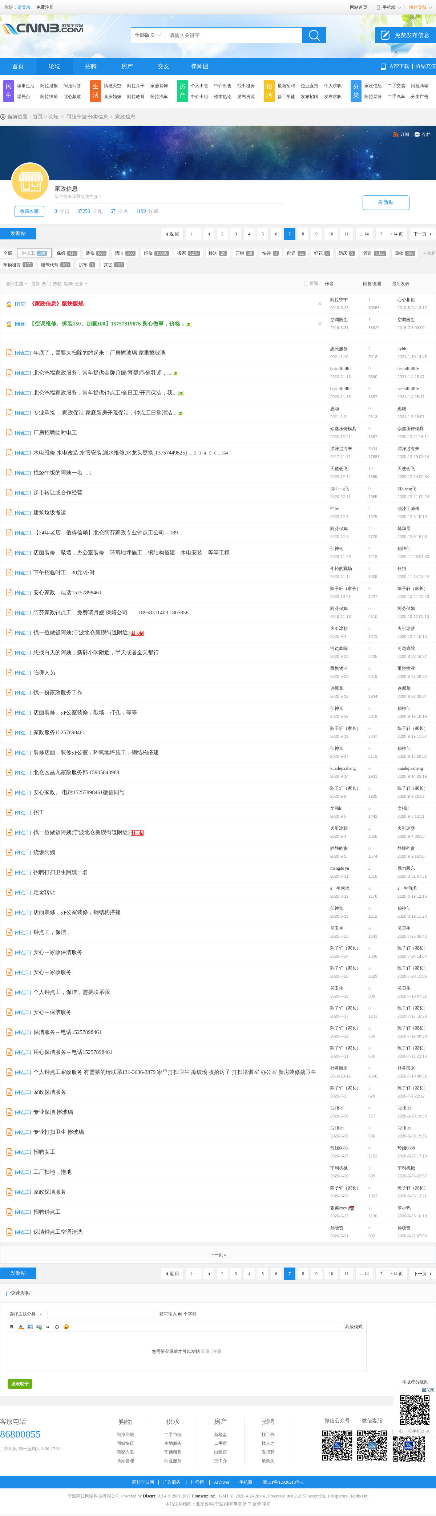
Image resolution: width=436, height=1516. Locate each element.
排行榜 (197, 1482)
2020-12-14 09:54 (413, 476)
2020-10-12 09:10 (413, 616)
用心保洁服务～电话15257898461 (73, 1052)
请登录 (24, 7)
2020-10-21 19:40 (413, 596)
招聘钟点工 (47, 1212)
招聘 (91, 66)
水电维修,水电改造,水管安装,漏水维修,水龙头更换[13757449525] (110, 453)
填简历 (268, 1460)
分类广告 (419, 96)
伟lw (334, 508)
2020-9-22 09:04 (412, 696)
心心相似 (406, 299)
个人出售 (199, 85)
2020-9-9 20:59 (411, 796)
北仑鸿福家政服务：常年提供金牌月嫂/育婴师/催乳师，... (102, 373)
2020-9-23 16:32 (412, 656)
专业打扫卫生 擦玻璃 (58, 1132)
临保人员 (44, 672)
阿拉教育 (136, 96)
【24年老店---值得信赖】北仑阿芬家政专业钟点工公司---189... (107, 532)
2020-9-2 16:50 (411, 856)
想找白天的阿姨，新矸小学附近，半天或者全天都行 (96, 652)
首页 (18, 66)
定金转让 (44, 892)
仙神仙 (336, 548)
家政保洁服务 (49, 1092)
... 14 (364, 234)
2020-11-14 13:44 (413, 576)
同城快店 (125, 1443)
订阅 (404, 134)
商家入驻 (125, 1452)
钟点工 (34, 253)
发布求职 (333, 96)
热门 (46, 283)
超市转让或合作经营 (57, 493)
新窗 (314, 283)
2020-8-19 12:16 (412, 896)
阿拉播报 (49, 85)
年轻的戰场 (341, 568)
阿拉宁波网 (143, 1482)
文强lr (336, 808)
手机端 (389, 7)
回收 (405, 253)
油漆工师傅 (408, 508)
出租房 (220, 1452)
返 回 (174, 234)
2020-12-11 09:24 (413, 496)
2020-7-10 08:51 (412, 1076)
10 (331, 234)
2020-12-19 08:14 (413, 456)
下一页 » (218, 1254)
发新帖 (18, 233)
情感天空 (112, 85)
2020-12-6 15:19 (412, 516)
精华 (68, 283)
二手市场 (173, 1434)
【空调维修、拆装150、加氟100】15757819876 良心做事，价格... (107, 324)
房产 (127, 66)
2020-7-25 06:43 (412, 936)
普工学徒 (286, 96)
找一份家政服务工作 (57, 692)
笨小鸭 (404, 1207)
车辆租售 (173, 1452)
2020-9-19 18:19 (412, 716)
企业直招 (309, 85)
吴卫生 (336, 928)
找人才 (268, 1443)
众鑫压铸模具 (343, 428)
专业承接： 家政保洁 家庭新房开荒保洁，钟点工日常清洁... (105, 413)
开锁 (244, 253)
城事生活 (26, 85)
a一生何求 (340, 888)
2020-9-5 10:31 (411, 816)
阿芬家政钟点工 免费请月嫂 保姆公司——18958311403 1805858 (111, 612)
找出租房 (246, 85)
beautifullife (341, 368)
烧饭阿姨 (44, 852)
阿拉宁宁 (339, 299)
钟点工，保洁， (52, 932)
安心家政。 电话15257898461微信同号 (79, 792)
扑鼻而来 (339, 1068)
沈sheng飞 (339, 488)
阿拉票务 (373, 96)
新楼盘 (220, 1434)
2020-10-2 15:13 (412, 636)
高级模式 (354, 1326)
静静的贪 (339, 848)
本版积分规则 (415, 1381)
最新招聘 (286, 85)
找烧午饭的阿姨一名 (57, 473)
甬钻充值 (426, 66)
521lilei (337, 1108)
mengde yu (339, 868)
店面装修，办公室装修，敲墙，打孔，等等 (85, 712)
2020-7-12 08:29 (412, 1036)
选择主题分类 (22, 1314)
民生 (9, 90)
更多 (79, 283)
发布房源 (246, 96)
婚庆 (347, 253)
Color (20, 1326)
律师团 (200, 66)
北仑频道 (72, 96)
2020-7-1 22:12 (411, 1096)
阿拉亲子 (136, 85)
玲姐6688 (339, 1148)
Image (29, 1326)
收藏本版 (29, 211)
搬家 (188, 253)
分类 (356, 90)
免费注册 (45, 7)
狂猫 (401, 568)
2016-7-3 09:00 (411, 328)
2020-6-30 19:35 (412, 1136)
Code (57, 1326)
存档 (426, 134)
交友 (163, 66)
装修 (96, 253)
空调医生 (339, 319)
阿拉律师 (49, 96)
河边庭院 (339, 648)
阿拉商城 (419, 85)
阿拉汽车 (159, 96)
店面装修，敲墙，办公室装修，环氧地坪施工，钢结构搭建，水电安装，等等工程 (131, 552)
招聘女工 (44, 1152)
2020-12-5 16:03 (412, 536)
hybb (401, 348)
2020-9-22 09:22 (412, 676)
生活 (95, 90)
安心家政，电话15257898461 (67, 592)
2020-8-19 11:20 (412, 916)
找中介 (220, 1460)
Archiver (222, 1482)
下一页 (420, 234)
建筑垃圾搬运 (49, 513)
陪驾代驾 (55, 264)
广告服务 (172, 1482)
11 (346, 234)
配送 (296, 253)
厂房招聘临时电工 (55, 433)
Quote (48, 1326)
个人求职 (333, 85)
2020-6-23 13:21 (412, 1196)
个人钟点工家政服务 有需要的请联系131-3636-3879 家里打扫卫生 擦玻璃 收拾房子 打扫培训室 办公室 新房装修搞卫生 (174, 1072)
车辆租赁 (18, 264)
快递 (270, 253)
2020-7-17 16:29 (412, 1016)
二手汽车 (396, 96)
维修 (156, 253)
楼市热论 (222, 96)
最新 (35, 283)
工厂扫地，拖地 (52, 1172)
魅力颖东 (406, 868)
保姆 (67, 253)
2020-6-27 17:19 (412, 1156)
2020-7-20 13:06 (412, 976)
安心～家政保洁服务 (57, 952)
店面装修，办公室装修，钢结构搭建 (77, 912)
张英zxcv (338, 1207)
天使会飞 (339, 468)
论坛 (54, 66)
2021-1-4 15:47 (411, 377)
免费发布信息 (412, 35)
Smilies (66, 1326)
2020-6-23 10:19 (412, 1216)
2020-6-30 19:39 (412, 1116)
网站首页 (358, 7)
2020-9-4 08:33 (411, 836)
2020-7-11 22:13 (412, 1056)
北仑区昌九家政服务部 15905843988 (76, 772)
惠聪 (334, 408)
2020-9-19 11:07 (412, 736)
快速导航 (418, 7)
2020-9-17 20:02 (412, 756)
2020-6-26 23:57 (412, 1176)
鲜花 (322, 253)
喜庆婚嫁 (112, 96)
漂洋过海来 (341, 448)
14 (370, 468)
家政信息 (373, 85)
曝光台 (23, 96)
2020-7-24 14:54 (412, 956)
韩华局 (404, 528)
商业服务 (173, 1460)
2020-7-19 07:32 (412, 996)
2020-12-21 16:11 (413, 436)
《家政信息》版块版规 (56, 304)
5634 (372, 448)
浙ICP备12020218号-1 (283, 1482)
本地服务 (173, 1443)
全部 (7, 253)
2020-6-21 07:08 (412, 1236)
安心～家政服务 (52, 972)
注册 (217, 1351)
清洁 (125, 253)
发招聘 (268, 1452)
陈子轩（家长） (345, 588)
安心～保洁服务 (52, 1012)
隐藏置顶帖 (320, 304)
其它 (114, 264)
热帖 (57, 283)
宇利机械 (339, 1168)
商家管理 (125, 1460)
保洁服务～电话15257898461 (67, 1032)
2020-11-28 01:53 (413, 556)
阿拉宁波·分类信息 (87, 117)
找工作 (268, 1434)
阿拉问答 (72, 85)
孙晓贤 (336, 1227)
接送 (218, 253)
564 (225, 453)
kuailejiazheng (343, 768)
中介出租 (199, 96)
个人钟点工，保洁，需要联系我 (71, 992)
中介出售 (222, 85)
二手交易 (396, 85)
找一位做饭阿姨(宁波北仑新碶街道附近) (81, 632)
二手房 (220, 1443)
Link (39, 1326)
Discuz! (150, 1496)
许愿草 (336, 688)
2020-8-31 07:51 (412, 876)
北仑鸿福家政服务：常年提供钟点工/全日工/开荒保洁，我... (105, 393)
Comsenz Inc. (204, 1496)
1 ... (193, 234)
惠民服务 (339, 348)
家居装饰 (159, 85)
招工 (38, 812)
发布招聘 (309, 96)
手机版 (246, 1482)
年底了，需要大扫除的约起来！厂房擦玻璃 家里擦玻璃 (99, 353)
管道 (374, 253)
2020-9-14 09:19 (412, 776)
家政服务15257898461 (59, 732)
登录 (205, 1351)
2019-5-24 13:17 (412, 308)
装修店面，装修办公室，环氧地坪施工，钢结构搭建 (96, 752)
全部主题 (14, 283)
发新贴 (385, 202)
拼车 (87, 264)
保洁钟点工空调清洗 (57, 1232)
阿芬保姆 (339, 528)
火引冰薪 (339, 628)
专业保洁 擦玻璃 (53, 1112)
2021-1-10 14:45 (412, 357)
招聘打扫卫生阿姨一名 (60, 872)
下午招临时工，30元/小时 (64, 572)
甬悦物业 (339, 668)
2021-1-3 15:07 (411, 417)
